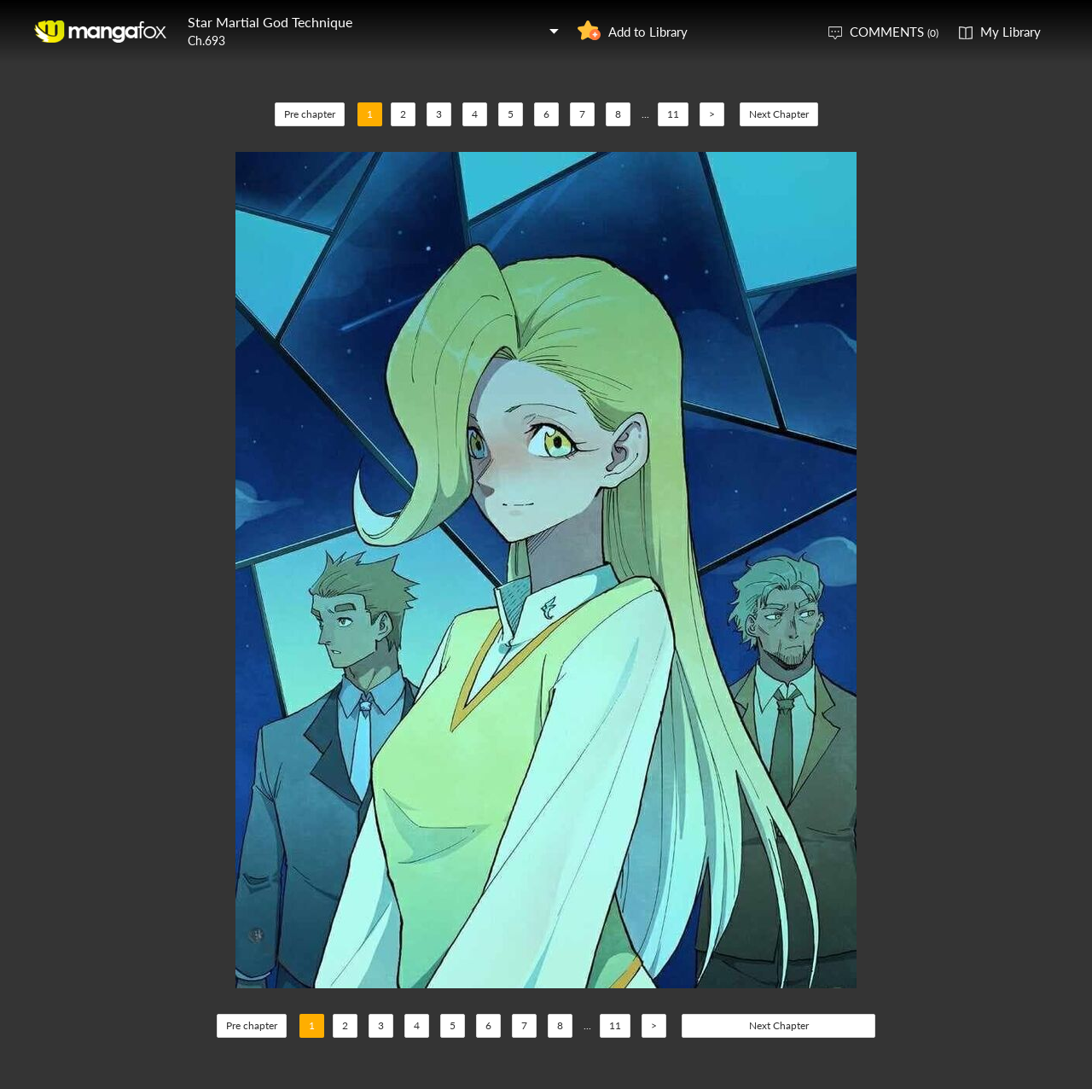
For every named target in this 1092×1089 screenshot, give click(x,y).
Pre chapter (309, 114)
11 (673, 114)
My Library (1010, 31)
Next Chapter (779, 114)
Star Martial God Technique (270, 22)
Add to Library (648, 31)
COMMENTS (894, 31)
